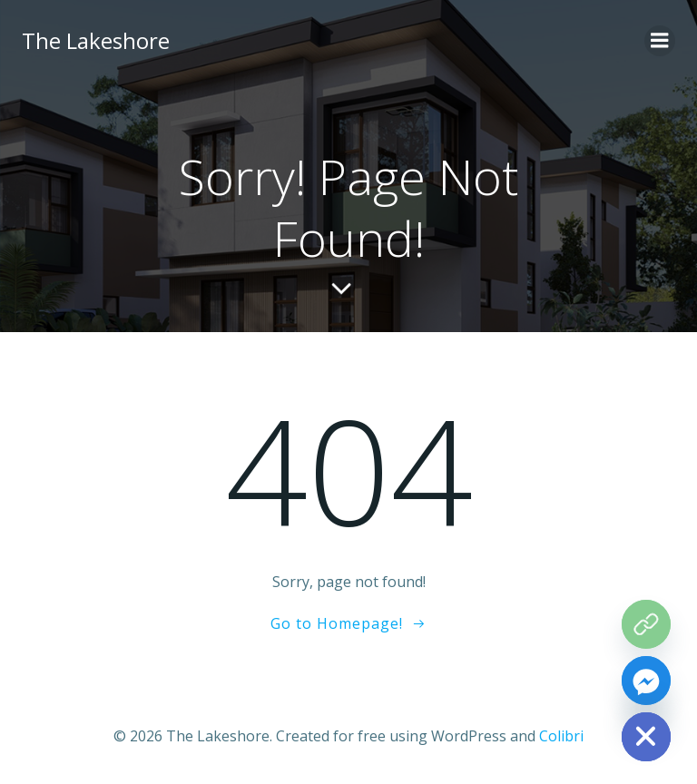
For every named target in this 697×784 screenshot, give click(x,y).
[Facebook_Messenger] (646, 680)
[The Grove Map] (646, 624)
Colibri (561, 736)
